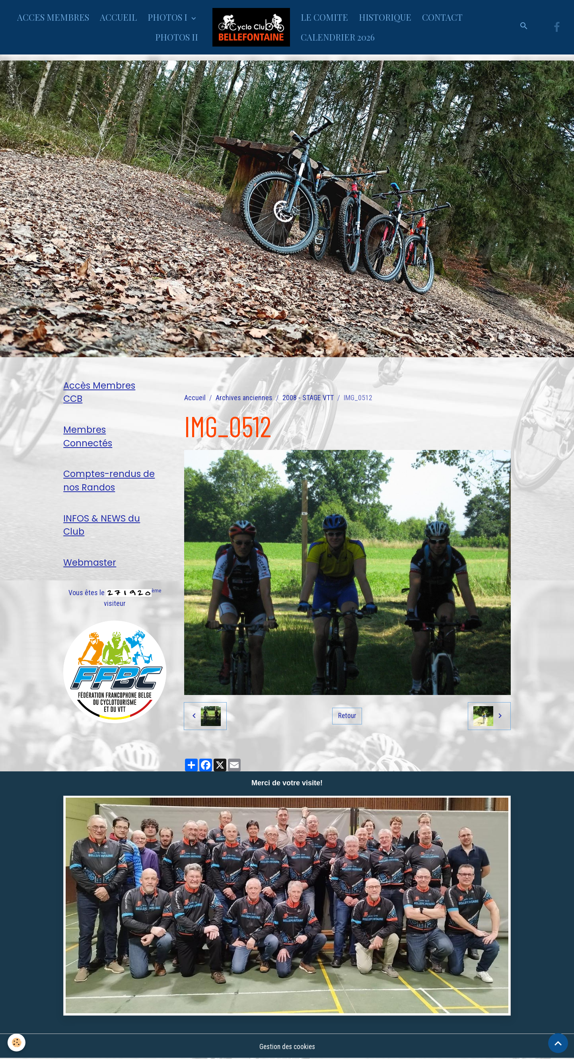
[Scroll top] (558, 1043)
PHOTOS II (176, 37)
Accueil (195, 397)
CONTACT (442, 17)
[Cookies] (17, 1042)
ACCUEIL (118, 17)
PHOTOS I (168, 17)
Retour (347, 715)
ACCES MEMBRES (53, 17)
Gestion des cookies (287, 1046)
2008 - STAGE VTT (308, 397)
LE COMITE (324, 17)
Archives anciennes (244, 397)
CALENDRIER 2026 (338, 37)
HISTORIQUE (385, 17)
